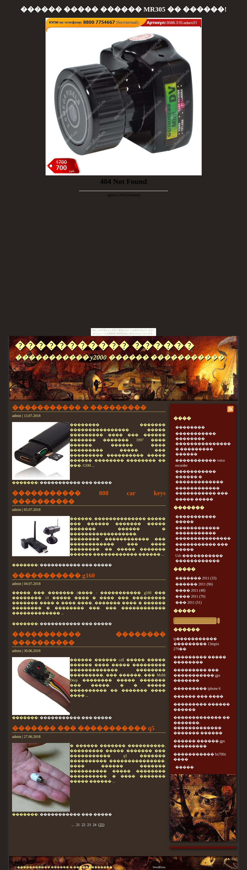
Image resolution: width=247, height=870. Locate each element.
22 (83, 825)
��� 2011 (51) (188, 602)
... (72, 825)
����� (184, 610)
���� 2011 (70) (190, 596)
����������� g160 (53, 575)
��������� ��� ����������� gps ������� (196, 675)
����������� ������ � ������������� (199, 476)
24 (94, 825)
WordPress (159, 867)
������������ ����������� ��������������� (203, 533)
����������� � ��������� (79, 407)
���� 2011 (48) (190, 590)
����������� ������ (104, 345)
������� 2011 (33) (195, 578)
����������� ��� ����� (76, 483)
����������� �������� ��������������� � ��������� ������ (203, 444)
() (101, 825)
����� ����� (194, 499)
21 (78, 825)
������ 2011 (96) (194, 584)
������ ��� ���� (198, 696)
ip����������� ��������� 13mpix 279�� (196, 644)
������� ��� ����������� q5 (83, 728)
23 (89, 825)
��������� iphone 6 (197, 688)
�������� (190, 427)
